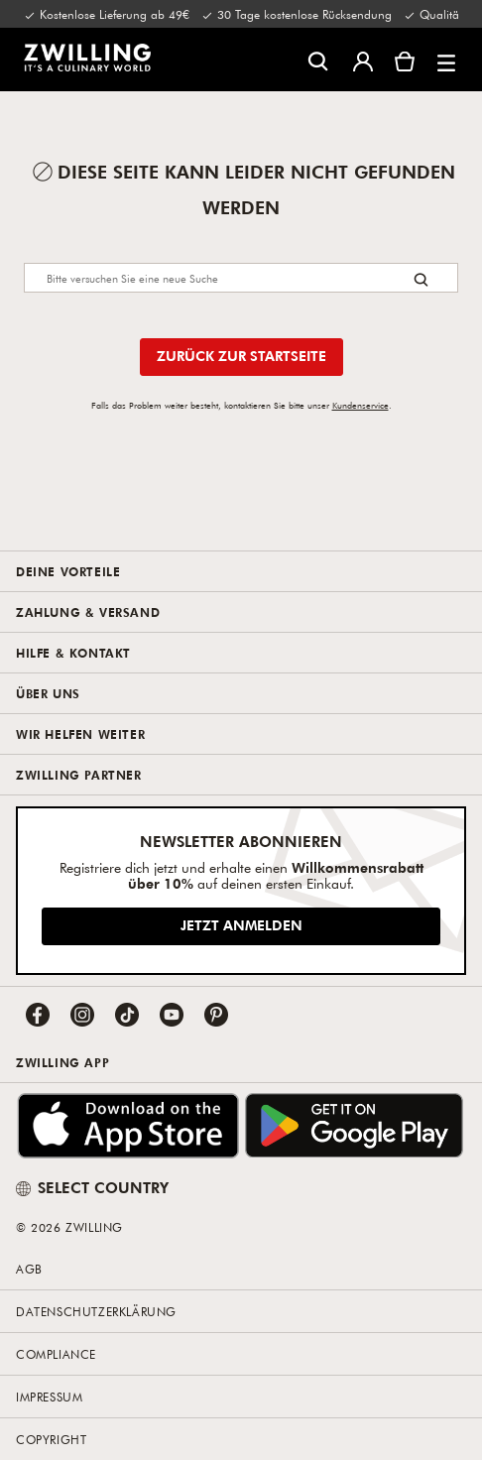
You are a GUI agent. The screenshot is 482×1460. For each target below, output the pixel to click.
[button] (446, 59)
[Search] (241, 278)
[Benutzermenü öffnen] (363, 59)
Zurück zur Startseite (241, 355)
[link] (87, 57)
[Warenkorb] (405, 59)
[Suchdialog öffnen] (317, 60)
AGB (29, 1269)
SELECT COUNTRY (92, 1187)
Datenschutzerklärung (96, 1311)
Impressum (49, 1396)
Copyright (51, 1439)
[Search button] (421, 279)
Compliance (56, 1354)
